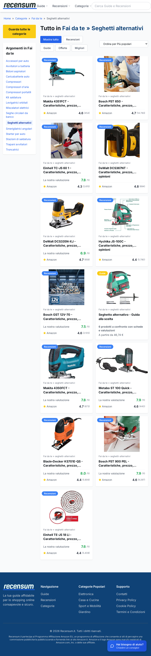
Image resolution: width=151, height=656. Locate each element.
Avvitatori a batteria (18, 66)
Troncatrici (12, 149)
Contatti (121, 594)
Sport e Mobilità (90, 606)
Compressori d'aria (17, 86)
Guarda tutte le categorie (19, 31)
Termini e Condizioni (130, 612)
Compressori (13, 81)
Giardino (84, 612)
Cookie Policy (126, 606)
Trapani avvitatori (16, 144)
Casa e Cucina (89, 600)
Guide (42, 6)
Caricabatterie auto (17, 76)
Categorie (21, 18)
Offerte (63, 48)
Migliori (79, 48)
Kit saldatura (13, 97)
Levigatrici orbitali (16, 102)
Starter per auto (15, 133)
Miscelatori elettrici (17, 107)
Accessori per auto (17, 60)
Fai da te (37, 18)
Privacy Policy (126, 600)
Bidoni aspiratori (15, 71)
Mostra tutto (51, 39)
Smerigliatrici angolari (19, 128)
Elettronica (86, 594)
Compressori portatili (18, 92)
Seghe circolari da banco (17, 114)
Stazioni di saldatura (18, 139)
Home (7, 18)
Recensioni (61, 6)
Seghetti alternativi (19, 122)
